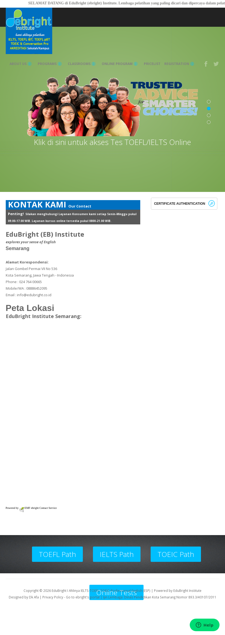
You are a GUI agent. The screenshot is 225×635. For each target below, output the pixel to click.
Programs (50, 64)
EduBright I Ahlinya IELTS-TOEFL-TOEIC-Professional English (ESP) (101, 590)
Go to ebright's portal (83, 597)
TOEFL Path (57, 554)
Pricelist (152, 64)
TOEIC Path (175, 554)
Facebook (206, 64)
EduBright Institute (187, 590)
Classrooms (81, 64)
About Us (20, 64)
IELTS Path (117, 554)
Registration (179, 64)
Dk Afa (34, 597)
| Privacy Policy (51, 597)
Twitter (216, 64)
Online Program (120, 64)
